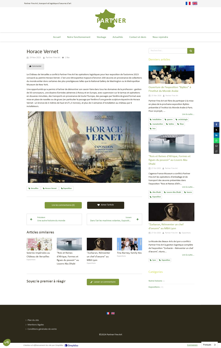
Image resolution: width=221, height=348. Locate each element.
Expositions (154, 287)
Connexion (192, 345)
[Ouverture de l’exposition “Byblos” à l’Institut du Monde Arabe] (171, 74)
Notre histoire (155, 281)
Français (207, 344)
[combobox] (209, 345)
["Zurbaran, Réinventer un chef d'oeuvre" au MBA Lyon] (171, 212)
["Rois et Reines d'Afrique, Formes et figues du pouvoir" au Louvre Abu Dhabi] (171, 143)
